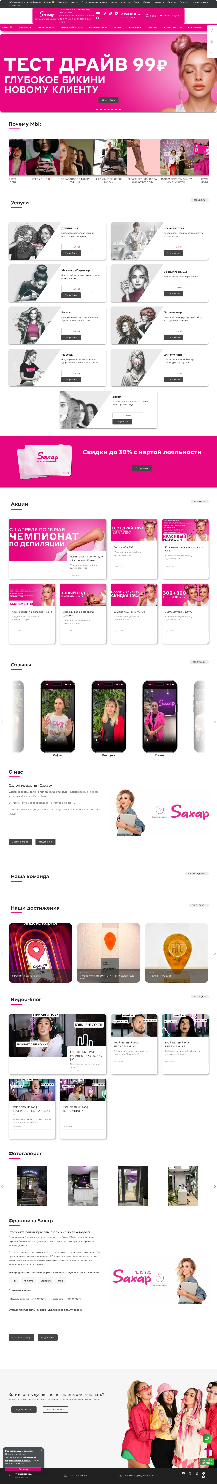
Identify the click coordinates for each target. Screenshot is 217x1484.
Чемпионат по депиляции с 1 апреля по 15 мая (84, 535)
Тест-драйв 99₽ (124, 532)
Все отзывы (199, 639)
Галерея (172, 2)
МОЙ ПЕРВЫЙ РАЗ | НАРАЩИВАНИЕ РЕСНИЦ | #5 (83, 1031)
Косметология (46, 21)
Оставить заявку (21, 1315)
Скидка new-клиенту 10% (130, 597)
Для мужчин (195, 21)
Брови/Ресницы (98, 21)
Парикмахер (135, 21)
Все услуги (200, 194)
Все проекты (199, 881)
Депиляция (24, 21)
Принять (23, 1469)
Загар (212, 21)
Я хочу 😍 (49, 2)
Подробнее (108, 94)
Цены (54, 240)
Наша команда (200, 2)
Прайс (147, 2)
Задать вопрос (20, 818)
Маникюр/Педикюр (72, 21)
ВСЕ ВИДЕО (200, 972)
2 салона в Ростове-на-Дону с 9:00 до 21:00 (61, 9)
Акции (74, 2)
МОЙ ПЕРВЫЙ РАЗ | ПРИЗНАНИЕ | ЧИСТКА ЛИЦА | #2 (31, 1096)
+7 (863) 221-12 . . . (139, 11)
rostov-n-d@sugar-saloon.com (141, 1452)
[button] (97, 104)
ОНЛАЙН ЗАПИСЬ (207, 1461)
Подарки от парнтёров (94, 2)
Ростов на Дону (198, 12)
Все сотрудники (197, 849)
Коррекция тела (173, 21)
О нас (137, 2)
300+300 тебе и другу (179, 597)
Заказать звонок (137, 14)
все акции (200, 477)
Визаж (117, 21)
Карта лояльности (121, 2)
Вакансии (62, 2)
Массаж (152, 21)
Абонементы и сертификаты (25, 2)
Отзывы (184, 2)
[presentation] (2, 697)
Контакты (159, 2)
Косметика (15, 5)
